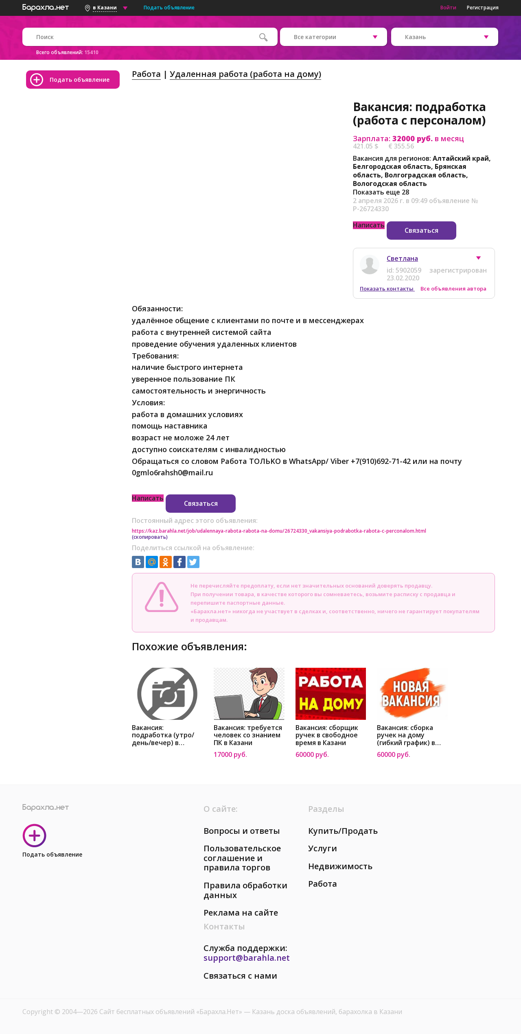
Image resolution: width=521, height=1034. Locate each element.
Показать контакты (387, 288)
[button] (482, 260)
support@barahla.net (247, 957)
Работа (146, 73)
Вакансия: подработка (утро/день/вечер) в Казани (163, 735)
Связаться (421, 230)
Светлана (402, 258)
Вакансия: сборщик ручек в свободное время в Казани (327, 735)
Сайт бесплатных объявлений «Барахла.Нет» (171, 1011)
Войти (448, 7)
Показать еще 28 (381, 192)
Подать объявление (169, 7)
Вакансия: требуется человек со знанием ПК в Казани (248, 735)
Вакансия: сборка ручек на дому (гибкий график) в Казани (406, 735)
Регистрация (483, 7)
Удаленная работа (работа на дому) (245, 73)
